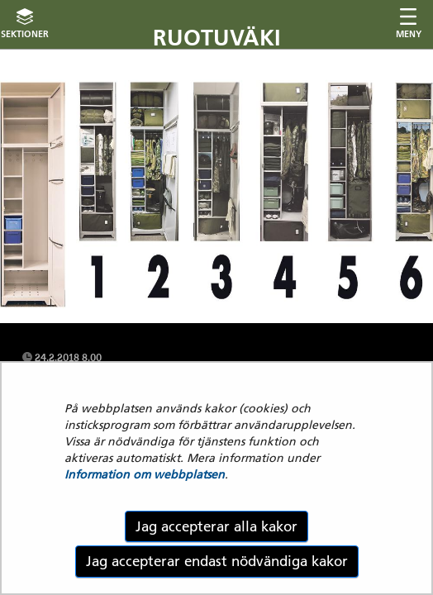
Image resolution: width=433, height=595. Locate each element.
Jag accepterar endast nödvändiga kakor (217, 561)
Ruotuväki (217, 37)
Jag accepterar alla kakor (216, 526)
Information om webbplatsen (144, 474)
